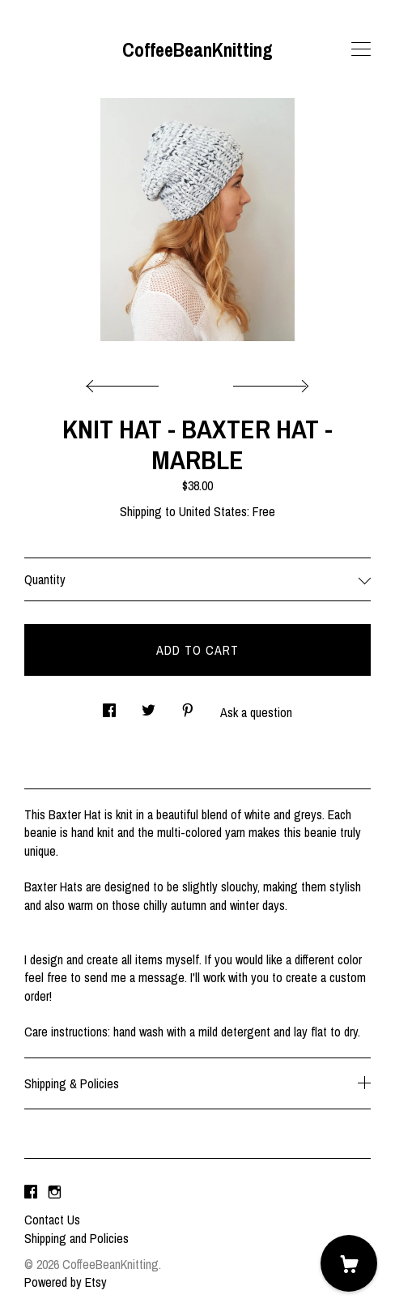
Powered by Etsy (65, 1282)
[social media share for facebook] (109, 705)
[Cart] (349, 1263)
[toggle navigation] (361, 49)
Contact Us (52, 1219)
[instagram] (55, 1192)
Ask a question (256, 712)
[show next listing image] (268, 381)
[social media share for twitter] (148, 705)
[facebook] (30, 1192)
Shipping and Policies (76, 1238)
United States (213, 511)
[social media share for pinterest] (187, 705)
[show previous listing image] (126, 381)
